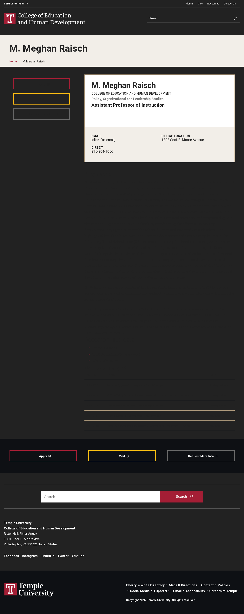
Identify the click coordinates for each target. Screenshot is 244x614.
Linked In (48, 556)
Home (13, 61)
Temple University (16, 3)
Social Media (139, 591)
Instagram (30, 556)
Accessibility (195, 591)
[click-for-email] (103, 140)
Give (200, 3)
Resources (213, 3)
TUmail (176, 591)
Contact (207, 585)
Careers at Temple (223, 591)
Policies (224, 585)
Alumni (189, 3)
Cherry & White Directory (145, 585)
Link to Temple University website (29, 590)
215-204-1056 (102, 151)
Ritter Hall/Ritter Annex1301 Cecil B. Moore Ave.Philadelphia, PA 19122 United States (31, 539)
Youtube (78, 556)
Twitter (63, 556)
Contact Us (230, 3)
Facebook (11, 556)
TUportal (160, 591)
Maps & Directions (183, 585)
